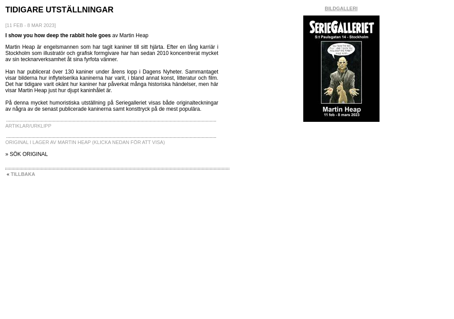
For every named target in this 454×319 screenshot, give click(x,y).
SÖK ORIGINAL (29, 154)
